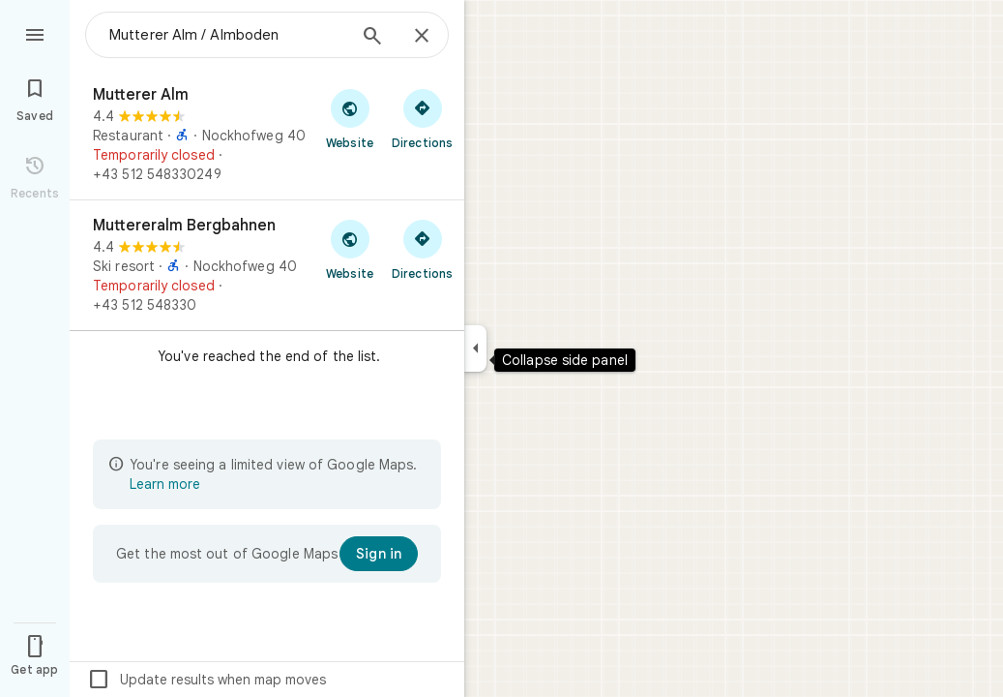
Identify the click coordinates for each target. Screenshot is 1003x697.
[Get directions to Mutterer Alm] (422, 118)
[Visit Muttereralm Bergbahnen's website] (349, 249)
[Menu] (35, 32)
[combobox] (227, 34)
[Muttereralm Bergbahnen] (267, 265)
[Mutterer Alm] (267, 134)
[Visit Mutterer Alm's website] (349, 118)
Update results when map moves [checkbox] (206, 679)
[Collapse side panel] (475, 348)
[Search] (372, 38)
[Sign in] (378, 553)
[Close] (422, 37)
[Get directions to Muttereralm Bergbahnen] (422, 249)
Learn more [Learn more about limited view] (165, 484)
